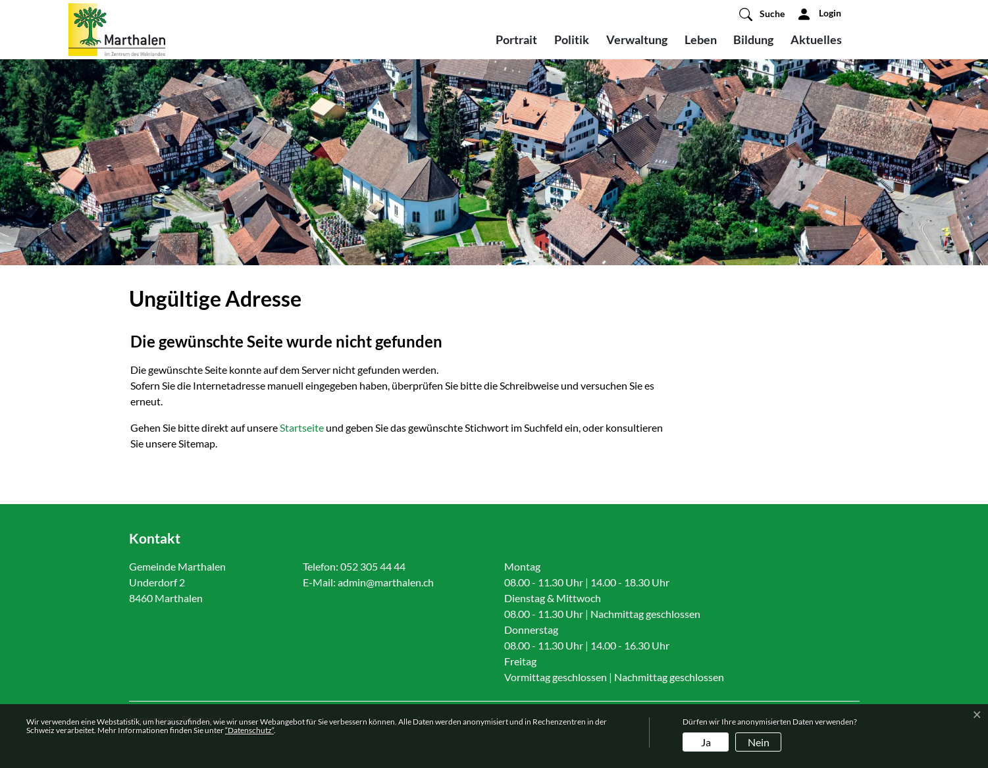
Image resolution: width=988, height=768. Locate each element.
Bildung (753, 39)
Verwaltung (636, 39)
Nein (758, 742)
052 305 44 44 (372, 566)
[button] (762, 14)
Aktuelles (816, 39)
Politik (571, 39)
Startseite (302, 427)
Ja (706, 742)
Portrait (516, 39)
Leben (701, 39)
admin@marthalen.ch (386, 582)
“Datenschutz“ (249, 730)
